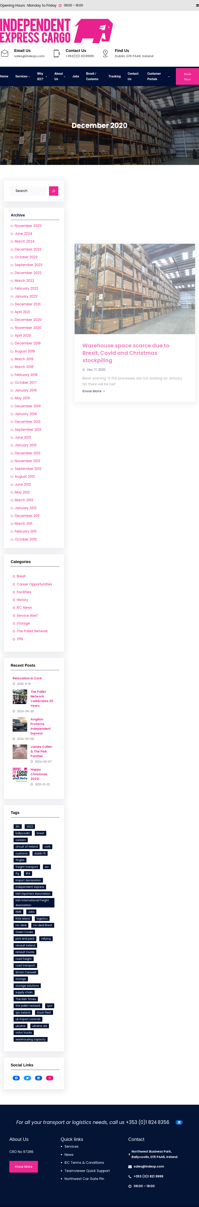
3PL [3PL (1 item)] (18, 827)
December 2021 (27, 304)
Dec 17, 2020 (96, 450)
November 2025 (28, 225)
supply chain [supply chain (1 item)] (24, 992)
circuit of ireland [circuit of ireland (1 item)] (27, 847)
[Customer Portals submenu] (169, 76)
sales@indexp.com (29, 56)
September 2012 (28, 468)
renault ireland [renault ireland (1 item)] (25, 945)
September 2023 (28, 265)
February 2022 (26, 288)
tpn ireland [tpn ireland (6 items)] (23, 1012)
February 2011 (25, 531)
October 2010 (26, 539)
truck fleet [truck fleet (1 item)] (44, 1012)
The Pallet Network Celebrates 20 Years (42, 698)
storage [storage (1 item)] (21, 979)
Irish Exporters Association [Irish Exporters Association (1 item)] (33, 894)
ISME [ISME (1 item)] (18, 912)
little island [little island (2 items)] (23, 919)
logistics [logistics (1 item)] (42, 919)
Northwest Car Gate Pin (84, 1178)
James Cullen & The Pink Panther (41, 751)
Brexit (21, 576)
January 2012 (26, 508)
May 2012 (22, 492)
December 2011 (27, 515)
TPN (20, 639)
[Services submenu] (29, 76)
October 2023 (26, 257)
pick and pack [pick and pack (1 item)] (25, 939)
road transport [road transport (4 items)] (25, 965)
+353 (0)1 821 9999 (148, 1176)
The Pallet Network (32, 631)
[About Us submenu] (64, 76)
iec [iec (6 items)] (47, 867)
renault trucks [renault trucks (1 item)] (25, 952)
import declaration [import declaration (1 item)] (28, 880)
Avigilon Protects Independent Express (41, 726)
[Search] (53, 191)
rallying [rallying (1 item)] (46, 939)
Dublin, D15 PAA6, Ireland (134, 56)
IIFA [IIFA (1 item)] (28, 873)
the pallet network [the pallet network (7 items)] (28, 1006)
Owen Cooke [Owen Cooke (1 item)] (24, 932)
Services (72, 1146)
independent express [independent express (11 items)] (30, 887)
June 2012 (23, 484)
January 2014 (26, 414)
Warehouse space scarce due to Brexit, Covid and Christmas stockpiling (125, 433)
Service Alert (27, 615)
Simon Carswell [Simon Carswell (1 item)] (26, 972)
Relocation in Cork (27, 678)
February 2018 (26, 374)
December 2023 (28, 249)
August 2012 (25, 476)
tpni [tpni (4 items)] (49, 1006)
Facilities (24, 592)
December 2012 (27, 453)
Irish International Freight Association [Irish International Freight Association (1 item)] (32, 902)
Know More (91, 471)
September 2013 (28, 429)
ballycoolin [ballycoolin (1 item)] (23, 833)
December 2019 (28, 343)
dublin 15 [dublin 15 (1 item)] (40, 853)
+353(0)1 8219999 (80, 56)
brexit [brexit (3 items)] (40, 833)
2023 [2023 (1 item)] (30, 827)
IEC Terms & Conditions (84, 1162)
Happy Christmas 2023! (39, 774)
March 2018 (24, 366)
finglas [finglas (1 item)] (20, 860)
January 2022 (26, 296)
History (22, 599)
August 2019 (25, 351)
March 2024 (25, 241)
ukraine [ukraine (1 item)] (20, 1026)
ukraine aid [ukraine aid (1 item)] (39, 1026)
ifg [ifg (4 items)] (17, 873)
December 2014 (28, 406)
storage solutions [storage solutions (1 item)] (27, 986)
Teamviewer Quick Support (87, 1170)
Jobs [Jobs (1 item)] (31, 912)
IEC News (24, 607)
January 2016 (26, 390)
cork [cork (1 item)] (47, 847)
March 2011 (23, 523)
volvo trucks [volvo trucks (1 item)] (24, 1032)
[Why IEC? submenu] (46, 76)
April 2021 (22, 312)
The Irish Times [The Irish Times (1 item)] (26, 999)
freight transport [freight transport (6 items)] (27, 867)
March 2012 (24, 500)
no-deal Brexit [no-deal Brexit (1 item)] (42, 925)
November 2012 (27, 461)
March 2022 (24, 280)
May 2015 (22, 398)
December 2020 (28, 319)
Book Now (187, 76)
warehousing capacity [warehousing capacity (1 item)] (31, 1039)
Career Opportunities (34, 584)
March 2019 (24, 359)
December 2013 (27, 421)
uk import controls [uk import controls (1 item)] (28, 1019)
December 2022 (28, 273)
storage (23, 623)
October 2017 (26, 382)
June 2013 (23, 437)
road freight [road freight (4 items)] (24, 959)
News (69, 1154)
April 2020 (23, 335)
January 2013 (26, 445)
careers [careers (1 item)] (21, 840)
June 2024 (23, 233)
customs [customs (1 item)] (22, 853)
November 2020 (28, 327)
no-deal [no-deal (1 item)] (21, 925)
